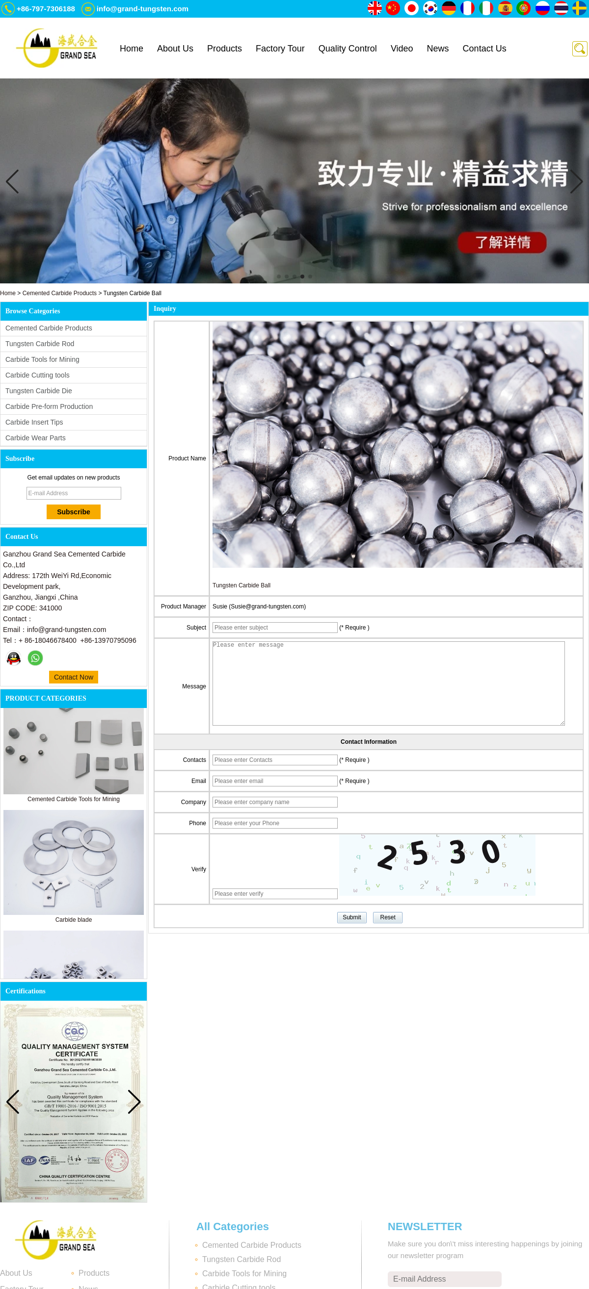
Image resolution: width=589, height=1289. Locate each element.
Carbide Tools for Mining (42, 359)
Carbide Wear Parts (35, 438)
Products (224, 48)
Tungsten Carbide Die (38, 391)
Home (131, 48)
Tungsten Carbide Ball (241, 585)
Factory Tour (280, 48)
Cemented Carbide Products (60, 293)
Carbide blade (73, 922)
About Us (175, 48)
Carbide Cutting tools (37, 375)
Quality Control (348, 48)
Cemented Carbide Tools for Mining (73, 802)
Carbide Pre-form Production (49, 406)
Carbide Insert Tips (34, 422)
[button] (279, 276)
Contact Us (485, 48)
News (438, 48)
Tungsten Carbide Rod (39, 344)
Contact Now (73, 677)
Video (402, 48)
